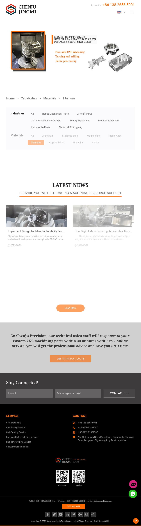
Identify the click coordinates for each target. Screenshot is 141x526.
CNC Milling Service (15, 427)
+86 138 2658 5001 (119, 5)
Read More (71, 308)
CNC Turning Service (16, 432)
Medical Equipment (109, 120)
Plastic (95, 142)
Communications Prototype (46, 120)
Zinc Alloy (78, 142)
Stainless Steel (70, 135)
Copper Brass (56, 142)
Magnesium (93, 135)
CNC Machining (13, 422)
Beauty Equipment (80, 120)
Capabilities (29, 98)
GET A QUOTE (73, 506)
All (32, 113)
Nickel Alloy (115, 135)
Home (10, 98)
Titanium (69, 98)
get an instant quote (70, 358)
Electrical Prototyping (70, 127)
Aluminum (48, 135)
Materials (49, 98)
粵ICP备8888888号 (102, 521)
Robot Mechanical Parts (55, 113)
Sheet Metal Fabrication (17, 446)
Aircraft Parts (84, 113)
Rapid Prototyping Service (18, 442)
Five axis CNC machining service (22, 437)
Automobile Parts (40, 127)
